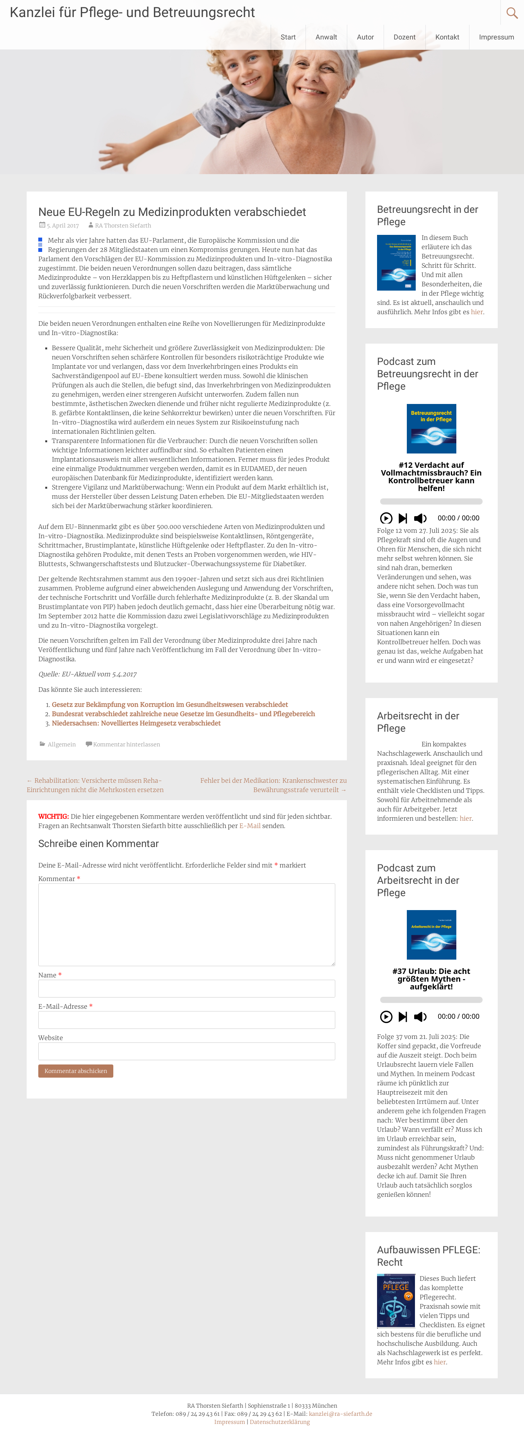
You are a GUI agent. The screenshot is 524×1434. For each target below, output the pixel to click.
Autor (365, 37)
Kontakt (447, 37)
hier (477, 312)
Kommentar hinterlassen (126, 744)
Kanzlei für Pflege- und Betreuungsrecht (132, 12)
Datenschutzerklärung (280, 1422)
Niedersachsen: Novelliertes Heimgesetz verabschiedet (136, 723)
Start (288, 37)
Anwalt (326, 37)
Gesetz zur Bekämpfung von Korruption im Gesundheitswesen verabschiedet (170, 704)
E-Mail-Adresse (65, 1006)
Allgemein (62, 744)
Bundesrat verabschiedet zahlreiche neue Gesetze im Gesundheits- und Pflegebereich (183, 714)
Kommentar (59, 879)
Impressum (496, 37)
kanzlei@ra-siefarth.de (340, 1413)
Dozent (405, 37)
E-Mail (250, 826)
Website (50, 1038)
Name (50, 975)
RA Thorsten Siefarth (123, 225)
